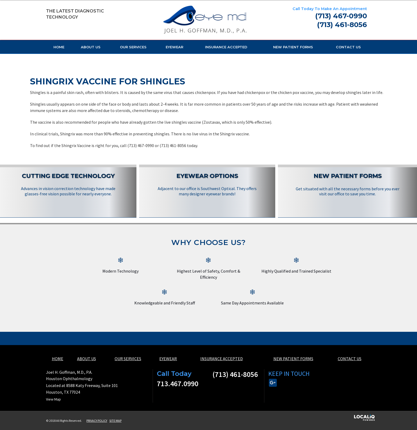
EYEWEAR (174, 47)
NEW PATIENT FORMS (293, 47)
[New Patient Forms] (347, 184)
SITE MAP (115, 421)
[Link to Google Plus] (273, 383)
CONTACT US (348, 47)
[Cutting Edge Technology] (68, 184)
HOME (58, 47)
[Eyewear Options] (207, 184)
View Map (53, 399)
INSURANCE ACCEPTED (226, 47)
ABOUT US (91, 47)
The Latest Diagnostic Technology (75, 14)
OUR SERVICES (133, 47)
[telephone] (341, 16)
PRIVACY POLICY (96, 421)
